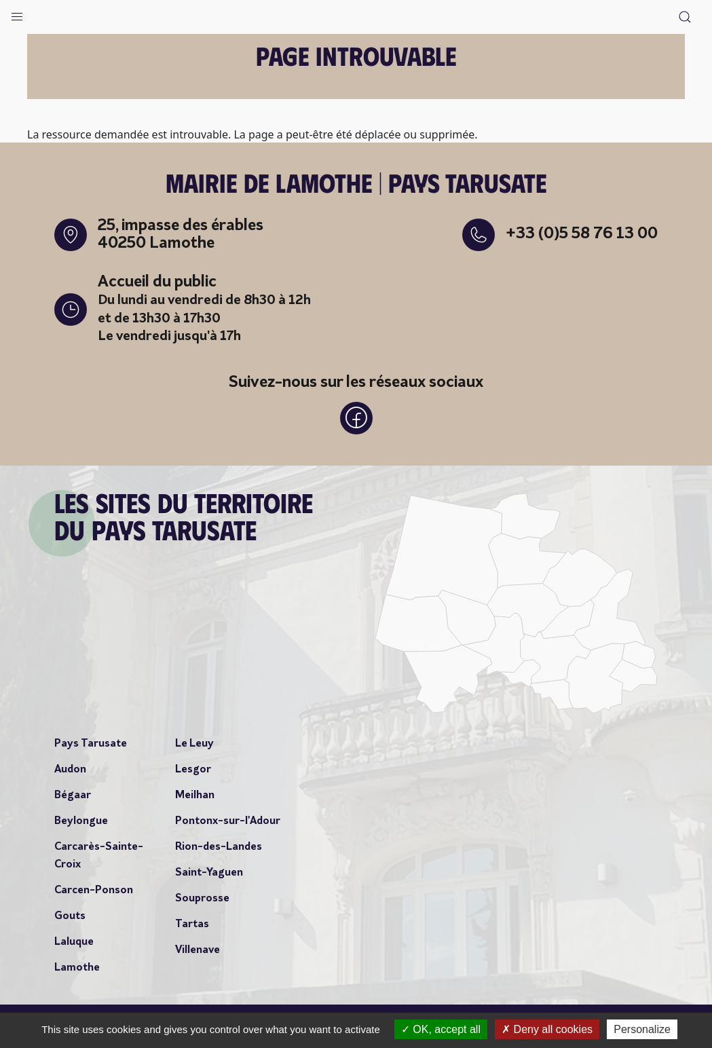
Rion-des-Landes (218, 847)
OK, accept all (441, 1029)
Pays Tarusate (90, 743)
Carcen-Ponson (93, 890)
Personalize (642, 1029)
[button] (17, 13)
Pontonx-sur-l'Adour (227, 821)
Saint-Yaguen (209, 872)
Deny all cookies (547, 1029)
